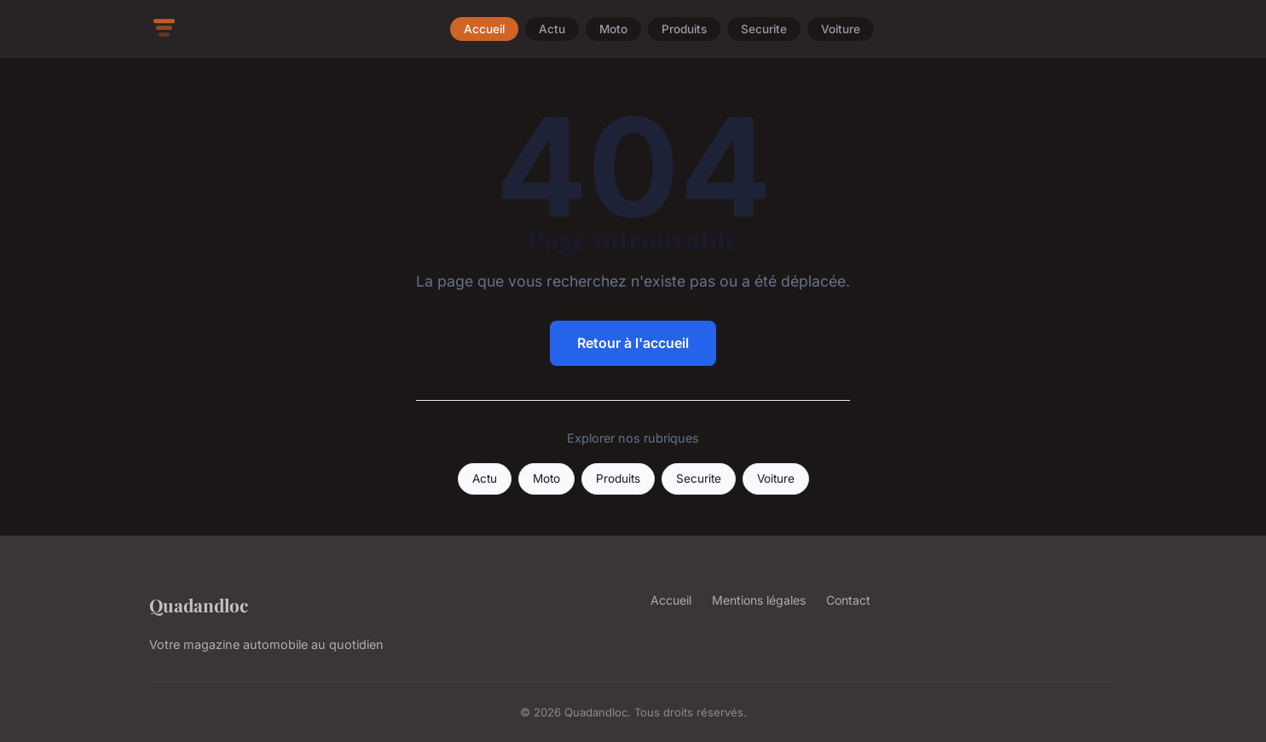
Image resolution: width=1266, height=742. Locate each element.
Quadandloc (198, 605)
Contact (848, 600)
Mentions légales (759, 600)
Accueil (484, 29)
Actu (552, 29)
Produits (684, 29)
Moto (613, 29)
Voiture (840, 29)
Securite (764, 29)
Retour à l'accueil (633, 342)
